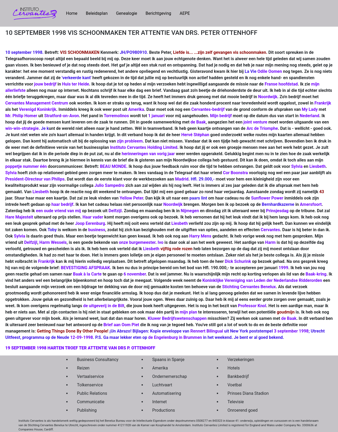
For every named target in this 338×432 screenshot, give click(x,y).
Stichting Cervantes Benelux (249, 286)
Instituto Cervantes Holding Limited (143, 147)
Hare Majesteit (19, 217)
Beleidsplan (96, 13)
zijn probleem (130, 141)
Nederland (309, 115)
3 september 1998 (291, 331)
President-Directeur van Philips (34, 179)
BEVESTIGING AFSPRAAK (85, 267)
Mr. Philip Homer (21, 115)
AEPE (185, 13)
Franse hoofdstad (281, 84)
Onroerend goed (243, 410)
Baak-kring (316, 274)
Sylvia (297, 166)
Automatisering (166, 393)
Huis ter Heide (75, 84)
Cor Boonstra (235, 172)
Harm (270, 242)
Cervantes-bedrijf (208, 109)
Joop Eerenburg (90, 223)
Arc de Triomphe (262, 128)
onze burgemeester (137, 242)
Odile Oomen (269, 71)
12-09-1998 (81, 337)
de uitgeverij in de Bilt (103, 305)
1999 (283, 267)
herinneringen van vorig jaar (148, 153)
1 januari (156, 115)
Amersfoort (311, 204)
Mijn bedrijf (221, 115)
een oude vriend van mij (58, 210)
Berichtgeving (158, 13)
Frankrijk (322, 103)
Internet (159, 401)
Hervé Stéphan (195, 134)
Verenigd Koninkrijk (37, 109)
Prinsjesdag (277, 210)
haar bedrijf (62, 204)
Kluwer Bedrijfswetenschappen (177, 318)
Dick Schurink (238, 261)
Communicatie (91, 401)
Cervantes (270, 229)
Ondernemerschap (169, 376)
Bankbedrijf (238, 376)
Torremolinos (116, 115)
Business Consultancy (98, 359)
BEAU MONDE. (114, 166)
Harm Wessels (53, 242)
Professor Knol (252, 305)
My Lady (310, 109)
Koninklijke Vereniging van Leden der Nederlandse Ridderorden (262, 280)
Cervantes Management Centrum (37, 103)
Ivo (160, 242)
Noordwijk (267, 96)
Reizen (83, 368)
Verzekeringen (241, 359)
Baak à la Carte (87, 274)
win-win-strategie (22, 128)
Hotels (234, 368)
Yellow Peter (131, 198)
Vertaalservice (90, 376)
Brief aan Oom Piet (121, 324)
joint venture (255, 122)
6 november (135, 274)
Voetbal (235, 384)
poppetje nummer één (26, 166)
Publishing (87, 410)
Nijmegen (190, 210)
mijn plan (188, 312)
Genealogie (126, 13)
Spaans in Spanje (168, 359)
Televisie (236, 401)
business (96, 229)
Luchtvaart (162, 384)
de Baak (198, 122)
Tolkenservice (90, 384)
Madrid (182, 179)
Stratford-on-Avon (61, 115)
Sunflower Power (267, 198)
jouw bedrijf (45, 84)
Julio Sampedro (109, 185)
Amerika (136, 109)
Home (74, 13)
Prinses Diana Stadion (248, 393)
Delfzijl (115, 210)
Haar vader (93, 217)
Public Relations (92, 393)
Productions (163, 410)
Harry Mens (200, 236)
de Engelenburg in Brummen (175, 337)
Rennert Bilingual (206, 331)
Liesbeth (317, 166)
